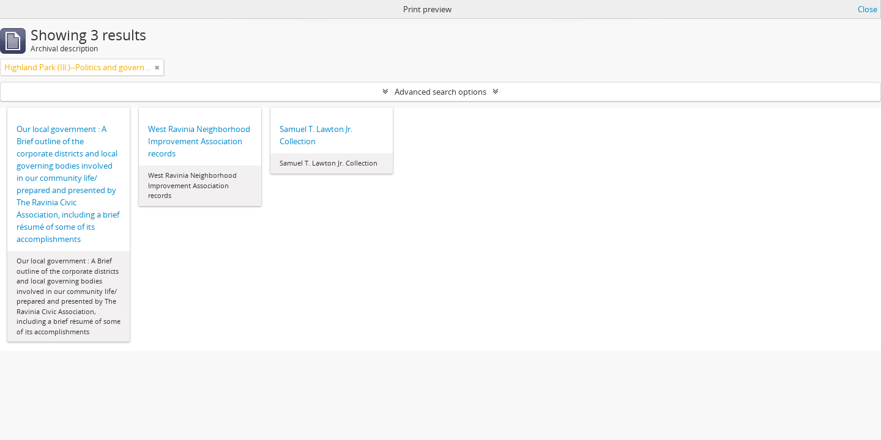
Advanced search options (440, 91)
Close (867, 9)
